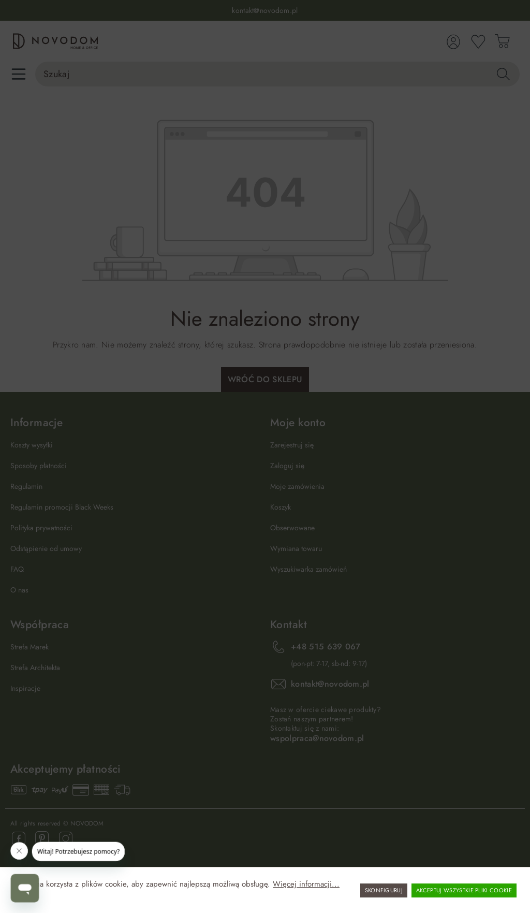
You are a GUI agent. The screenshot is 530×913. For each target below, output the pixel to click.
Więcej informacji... (306, 884)
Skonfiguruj (384, 890)
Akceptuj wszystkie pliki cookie (464, 890)
